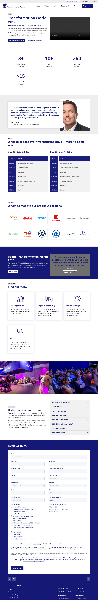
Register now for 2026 (16, 40)
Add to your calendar (35, 40)
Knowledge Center (73, 1)
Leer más (70, 268)
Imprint (10, 589)
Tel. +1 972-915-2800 (81, 598)
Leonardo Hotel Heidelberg (61, 402)
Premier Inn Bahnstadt (59, 415)
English (93, 1)
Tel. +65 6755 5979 (63, 598)
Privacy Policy (12, 592)
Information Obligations (14, 594)
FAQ (55, 6)
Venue (47, 6)
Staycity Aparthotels (59, 411)
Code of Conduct (13, 597)
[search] (74, 6)
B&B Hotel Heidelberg (59, 428)
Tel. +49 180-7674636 (64, 591)
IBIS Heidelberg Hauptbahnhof (62, 424)
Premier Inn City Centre (60, 419)
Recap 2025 (65, 6)
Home (38, 6)
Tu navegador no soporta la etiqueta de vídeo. (70, 28)
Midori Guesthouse (58, 432)
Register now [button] (87, 6)
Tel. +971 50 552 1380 (81, 591)
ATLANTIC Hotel (57, 406)
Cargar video (70, 272)
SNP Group (85, 1)
